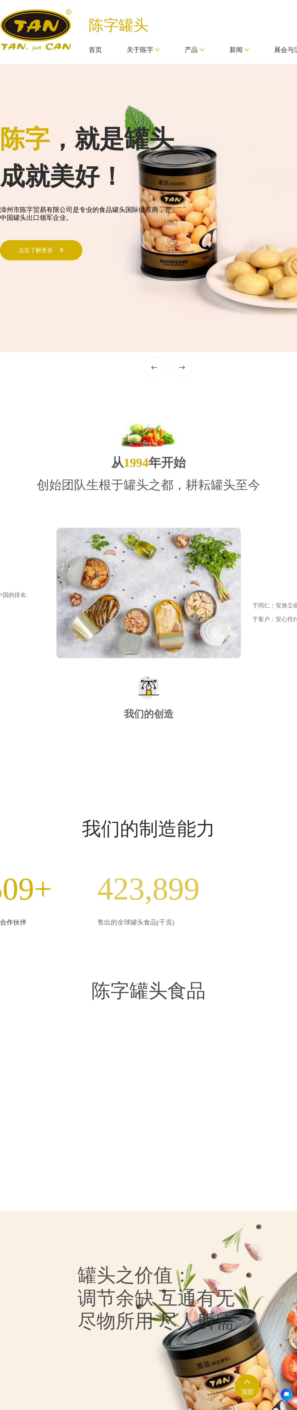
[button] (168, 364)
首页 (95, 49)
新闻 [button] (239, 50)
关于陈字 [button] (143, 50)
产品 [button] (195, 50)
